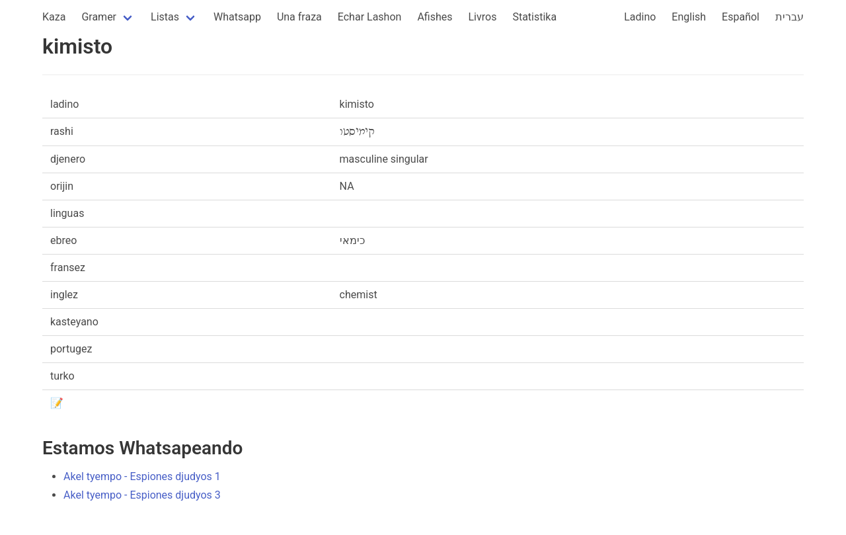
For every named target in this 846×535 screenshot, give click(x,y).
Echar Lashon (370, 17)
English (689, 17)
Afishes (434, 17)
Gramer (98, 17)
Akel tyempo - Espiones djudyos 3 (142, 495)
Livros (483, 17)
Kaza (53, 17)
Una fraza (299, 17)
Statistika (534, 17)
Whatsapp (237, 17)
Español (740, 17)
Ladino (640, 17)
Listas (165, 17)
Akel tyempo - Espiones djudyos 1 (142, 476)
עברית (789, 17)
